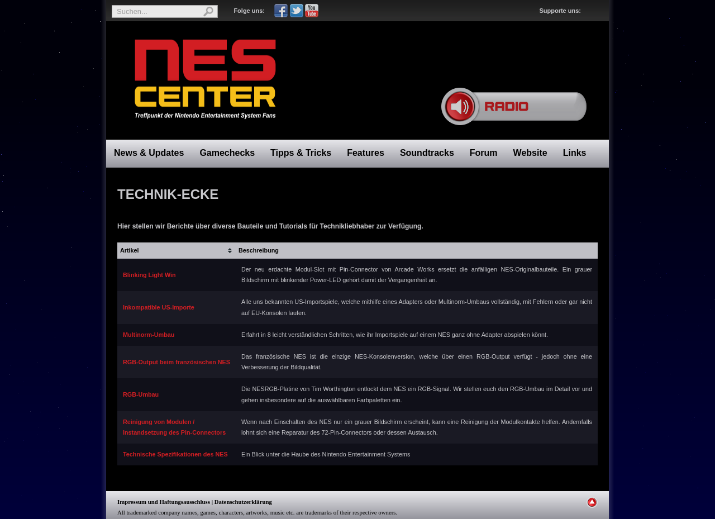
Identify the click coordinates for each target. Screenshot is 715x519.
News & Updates (149, 153)
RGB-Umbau (141, 394)
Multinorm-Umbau (148, 334)
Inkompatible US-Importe (158, 307)
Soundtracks (427, 153)
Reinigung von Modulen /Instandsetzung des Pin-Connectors (174, 427)
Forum (484, 153)
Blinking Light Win (149, 275)
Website (530, 153)
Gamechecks (227, 153)
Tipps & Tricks (300, 153)
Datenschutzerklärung (243, 501)
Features (365, 153)
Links (575, 153)
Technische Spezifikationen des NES (175, 454)
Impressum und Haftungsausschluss (163, 501)
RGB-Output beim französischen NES (176, 362)
